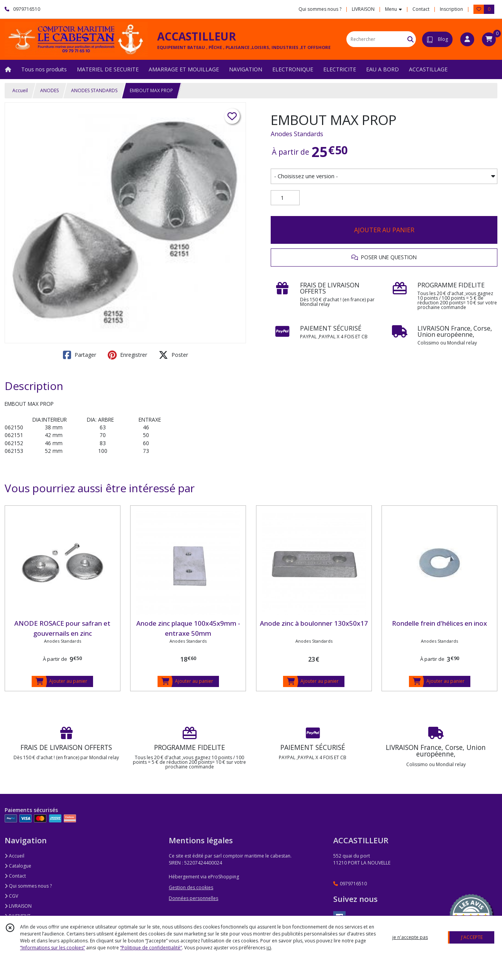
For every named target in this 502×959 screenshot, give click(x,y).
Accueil (20, 90)
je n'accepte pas (410, 937)
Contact (420, 9)
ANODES (49, 90)
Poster (173, 355)
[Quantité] (285, 198)
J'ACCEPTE (472, 937)
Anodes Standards (297, 134)
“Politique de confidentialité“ (151, 947)
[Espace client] (467, 39)
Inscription (451, 9)
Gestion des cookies (191, 887)
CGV (11, 896)
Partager (79, 355)
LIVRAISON (18, 906)
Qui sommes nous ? (28, 886)
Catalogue (18, 866)
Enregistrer (127, 355)
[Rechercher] (410, 39)
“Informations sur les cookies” (52, 947)
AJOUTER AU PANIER (384, 230)
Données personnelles (193, 898)
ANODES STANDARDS (94, 90)
